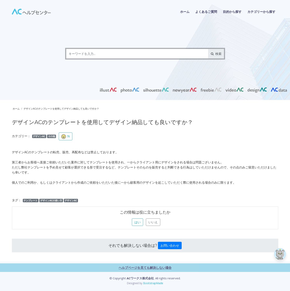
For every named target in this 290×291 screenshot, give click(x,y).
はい (137, 222)
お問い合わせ (169, 245)
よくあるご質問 (206, 12)
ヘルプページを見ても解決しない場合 (145, 286)
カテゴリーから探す (261, 12)
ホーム (184, 12)
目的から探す (232, 12)
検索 (216, 54)
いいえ (153, 222)
